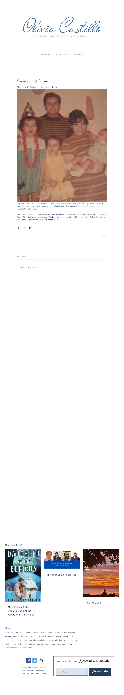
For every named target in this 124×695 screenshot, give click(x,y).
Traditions (59, 632)
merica (8, 644)
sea (38, 644)
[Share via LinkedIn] (30, 228)
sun (42, 644)
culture (37, 636)
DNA (16, 632)
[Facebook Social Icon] (28, 660)
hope (14, 640)
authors (16, 636)
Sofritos (51, 632)
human (19, 640)
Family (22, 632)
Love (34, 632)
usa (63, 644)
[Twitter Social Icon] (34, 660)
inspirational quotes (46, 640)
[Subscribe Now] (100, 672)
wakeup (69, 644)
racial (14, 644)
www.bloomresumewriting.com (34, 673)
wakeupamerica (11, 648)
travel (53, 644)
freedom (57, 636)
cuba (31, 636)
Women (8, 636)
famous (50, 636)
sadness (32, 644)
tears (47, 644)
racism (20, 644)
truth (59, 644)
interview (58, 640)
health (7, 640)
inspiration (32, 640)
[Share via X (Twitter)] (24, 228)
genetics (66, 636)
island (65, 640)
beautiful (23, 636)
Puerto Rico (41, 632)
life (71, 640)
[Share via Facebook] (18, 228)
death (43, 636)
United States (69, 632)
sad (26, 644)
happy (73, 636)
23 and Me (9, 632)
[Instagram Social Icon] (41, 660)
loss (75, 640)
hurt (25, 640)
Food (28, 632)
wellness (22, 648)
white (29, 648)
